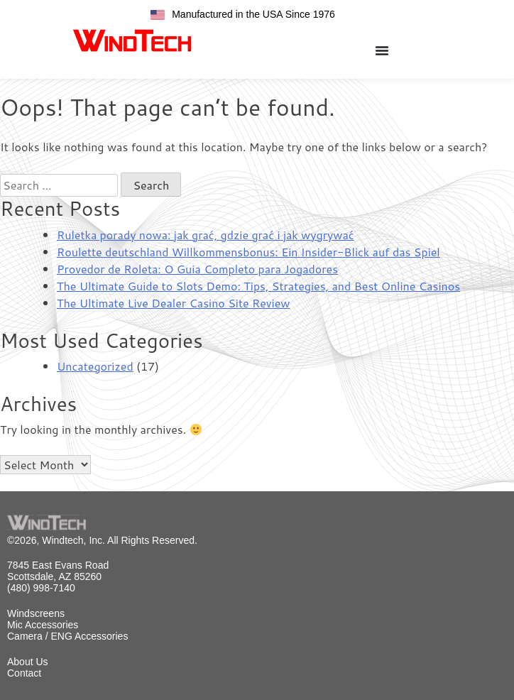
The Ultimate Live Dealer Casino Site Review (173, 303)
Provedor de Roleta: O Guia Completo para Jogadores (197, 269)
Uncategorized (95, 366)
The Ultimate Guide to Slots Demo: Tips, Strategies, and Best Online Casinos (258, 286)
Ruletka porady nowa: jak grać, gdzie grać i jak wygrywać (205, 234)
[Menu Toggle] (382, 50)
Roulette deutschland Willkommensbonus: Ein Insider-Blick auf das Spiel (248, 252)
